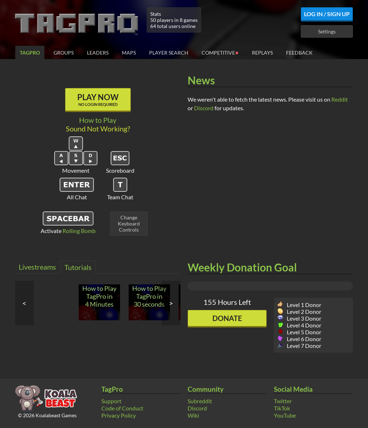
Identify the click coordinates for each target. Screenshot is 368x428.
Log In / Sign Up (327, 13)
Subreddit (200, 400)
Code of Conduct (122, 408)
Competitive (220, 52)
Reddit (339, 99)
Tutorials (78, 267)
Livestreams (37, 266)
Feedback (299, 53)
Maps (129, 53)
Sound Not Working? (98, 128)
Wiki (193, 415)
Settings (327, 31)
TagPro (30, 53)
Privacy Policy (118, 415)
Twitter (283, 400)
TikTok (282, 408)
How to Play (97, 120)
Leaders (98, 53)
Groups (64, 53)
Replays (262, 53)
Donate (227, 318)
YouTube (285, 415)
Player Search (168, 53)
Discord (203, 107)
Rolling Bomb (79, 230)
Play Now (98, 99)
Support (111, 400)
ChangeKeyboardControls (129, 223)
